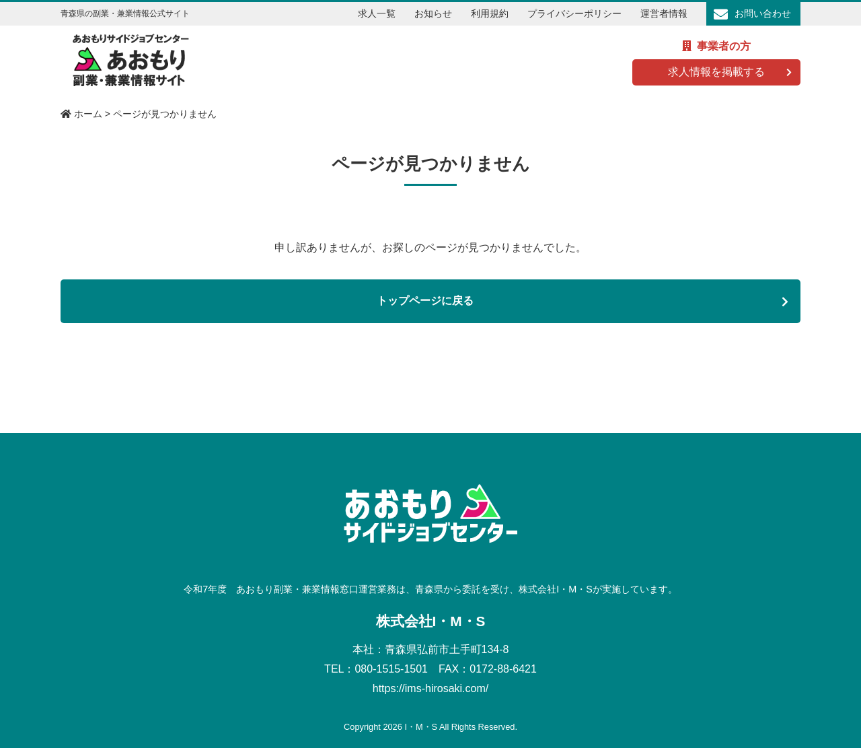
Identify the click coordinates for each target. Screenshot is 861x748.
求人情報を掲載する (716, 71)
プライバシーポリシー (574, 13)
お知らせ (433, 13)
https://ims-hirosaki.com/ (430, 688)
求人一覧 (377, 13)
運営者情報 (663, 13)
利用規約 (490, 13)
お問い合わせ (763, 13)
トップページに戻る (425, 300)
